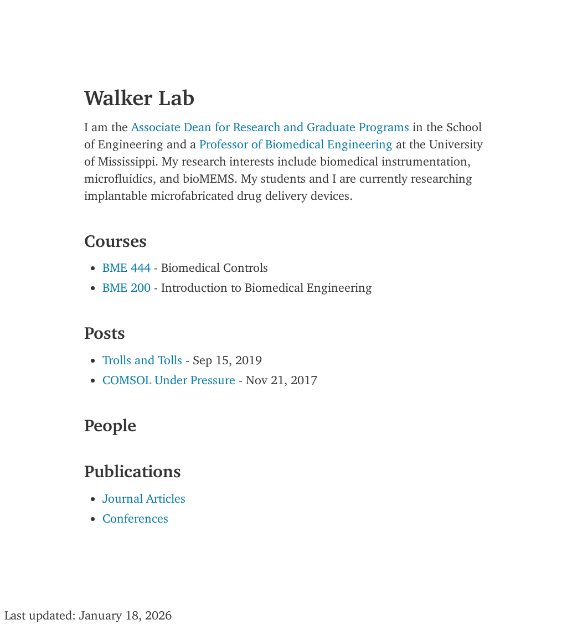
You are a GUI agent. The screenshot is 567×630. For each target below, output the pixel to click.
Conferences (135, 515)
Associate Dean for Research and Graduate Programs (270, 123)
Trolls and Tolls (142, 357)
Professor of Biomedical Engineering (296, 141)
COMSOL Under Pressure (168, 376)
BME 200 (126, 284)
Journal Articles (143, 495)
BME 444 (126, 264)
